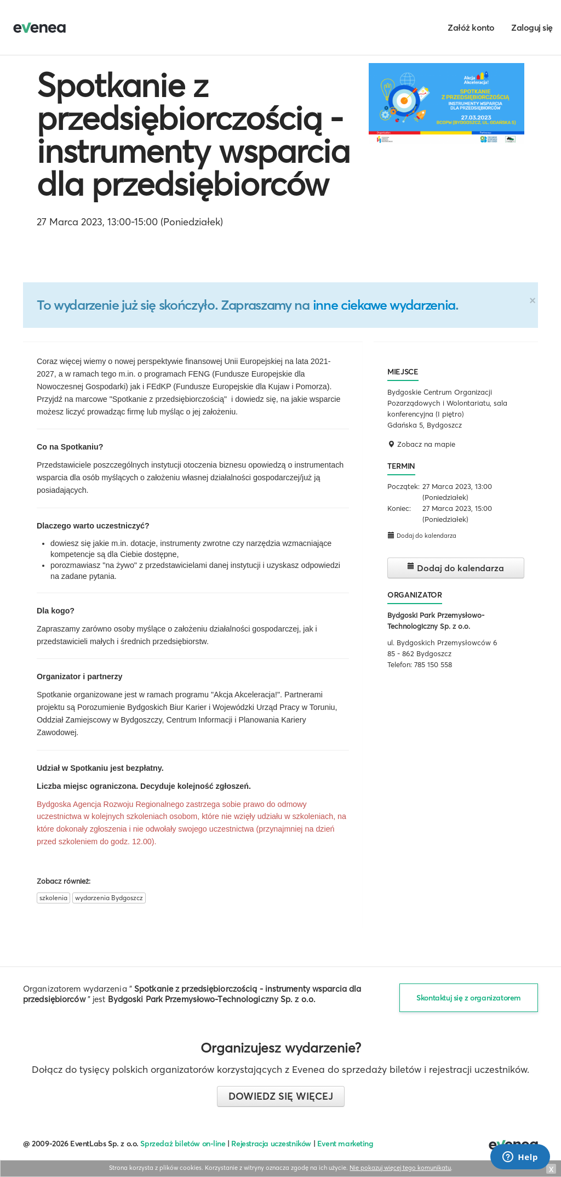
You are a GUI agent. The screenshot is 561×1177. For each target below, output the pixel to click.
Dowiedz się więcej (280, 1096)
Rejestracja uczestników (271, 1143)
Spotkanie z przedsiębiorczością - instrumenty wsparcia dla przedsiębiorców (193, 134)
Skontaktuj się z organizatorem (468, 998)
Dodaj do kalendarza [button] (421, 535)
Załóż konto (471, 27)
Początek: (403, 486)
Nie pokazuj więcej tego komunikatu (400, 1168)
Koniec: (399, 508)
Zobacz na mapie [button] (421, 444)
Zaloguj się (532, 27)
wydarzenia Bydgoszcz (109, 898)
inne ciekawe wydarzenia (384, 305)
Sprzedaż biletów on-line (182, 1143)
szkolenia (53, 898)
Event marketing (345, 1143)
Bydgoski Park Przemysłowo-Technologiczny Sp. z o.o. (212, 999)
